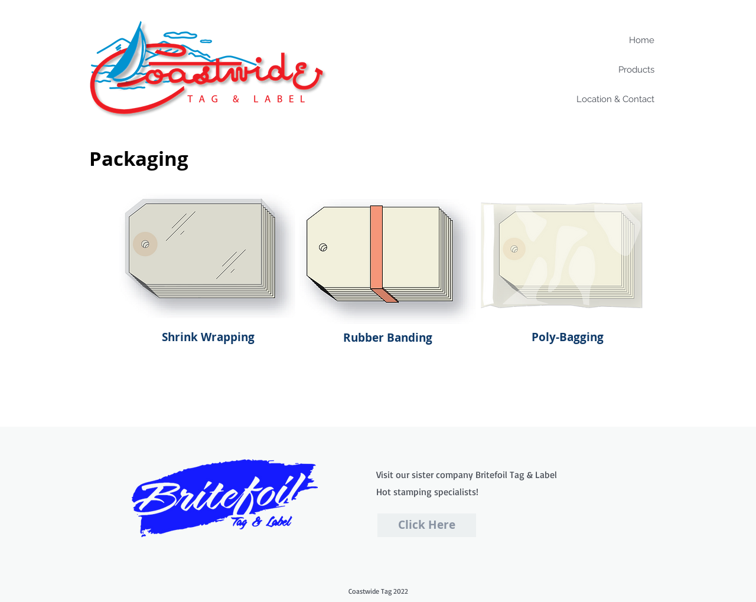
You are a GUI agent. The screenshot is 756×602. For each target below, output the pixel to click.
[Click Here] (426, 525)
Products (636, 69)
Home (641, 40)
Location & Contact (615, 99)
